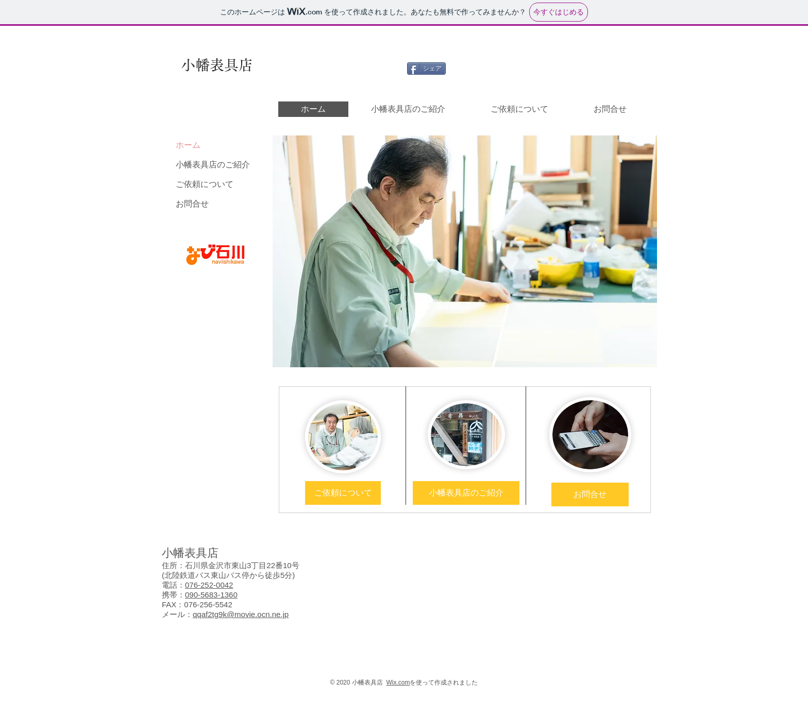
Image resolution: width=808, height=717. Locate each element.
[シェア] (426, 68)
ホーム (188, 145)
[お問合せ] (590, 494)
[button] (465, 251)
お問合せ (192, 203)
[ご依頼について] (343, 493)
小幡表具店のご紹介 (213, 164)
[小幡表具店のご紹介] (466, 493)
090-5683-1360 (211, 594)
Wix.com (398, 682)
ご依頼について (204, 184)
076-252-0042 (209, 585)
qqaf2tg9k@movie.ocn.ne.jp (241, 614)
